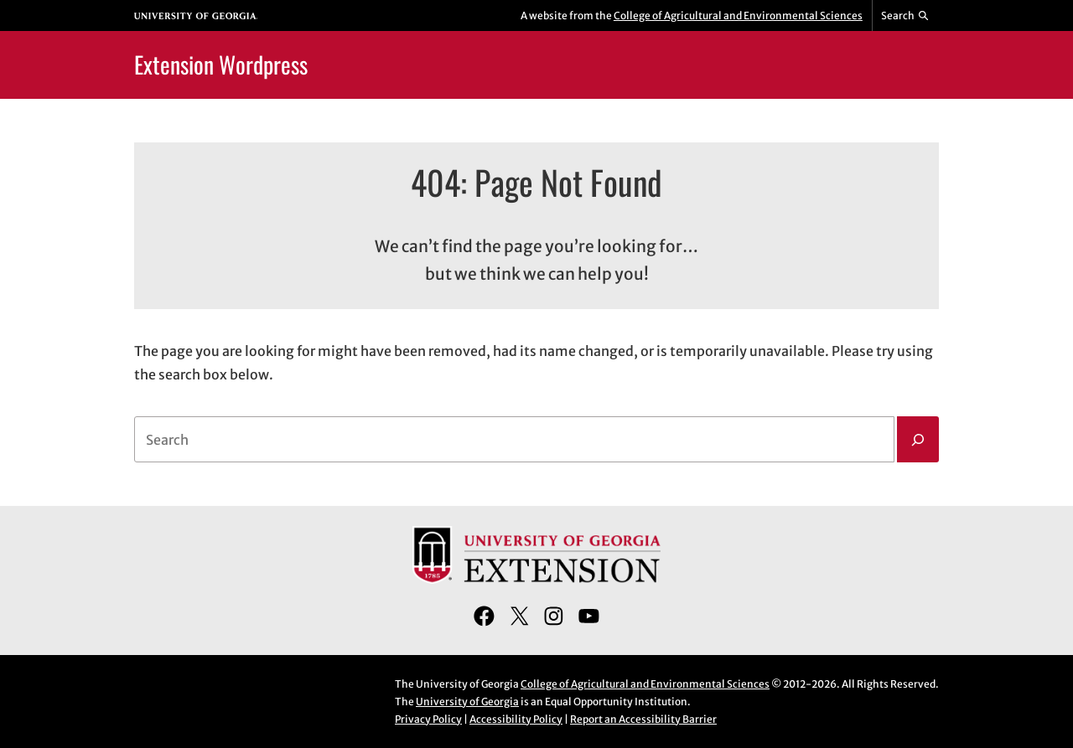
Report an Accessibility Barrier (643, 719)
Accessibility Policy (515, 719)
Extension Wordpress (221, 64)
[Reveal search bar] (906, 16)
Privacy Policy (428, 719)
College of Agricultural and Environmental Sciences (738, 15)
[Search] (918, 439)
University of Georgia (467, 701)
